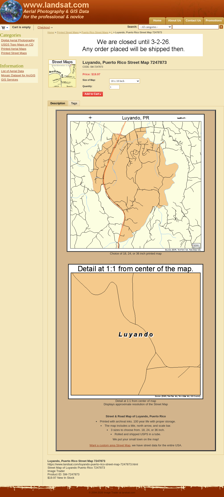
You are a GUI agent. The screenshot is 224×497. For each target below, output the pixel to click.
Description (57, 103)
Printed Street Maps (68, 32)
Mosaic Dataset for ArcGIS (18, 75)
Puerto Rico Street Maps (94, 32)
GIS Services (9, 79)
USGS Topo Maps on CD (17, 44)
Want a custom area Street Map (109, 445)
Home (157, 20)
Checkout (43, 27)
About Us (174, 20)
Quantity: (87, 86)
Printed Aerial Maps (13, 48)
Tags (74, 103)
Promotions (214, 20)
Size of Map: (89, 80)
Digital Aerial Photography (18, 40)
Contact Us (193, 20)
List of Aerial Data (12, 71)
